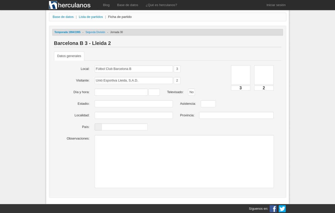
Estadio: (84, 103)
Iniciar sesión (276, 5)
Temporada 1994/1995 (68, 32)
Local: (85, 69)
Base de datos (127, 5)
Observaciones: (78, 138)
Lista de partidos (91, 17)
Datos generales (69, 56)
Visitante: (82, 80)
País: (86, 127)
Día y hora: (81, 92)
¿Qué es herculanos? (161, 5)
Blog (106, 5)
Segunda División (95, 32)
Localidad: (81, 115)
